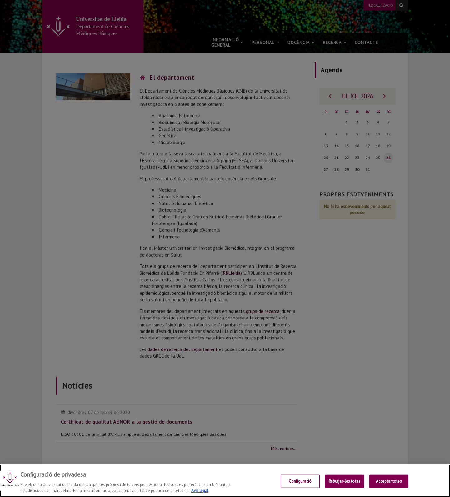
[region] (225, 480)
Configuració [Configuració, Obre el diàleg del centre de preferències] (300, 481)
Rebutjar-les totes (344, 481)
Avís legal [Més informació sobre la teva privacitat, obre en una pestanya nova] (199, 490)
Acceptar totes (389, 481)
